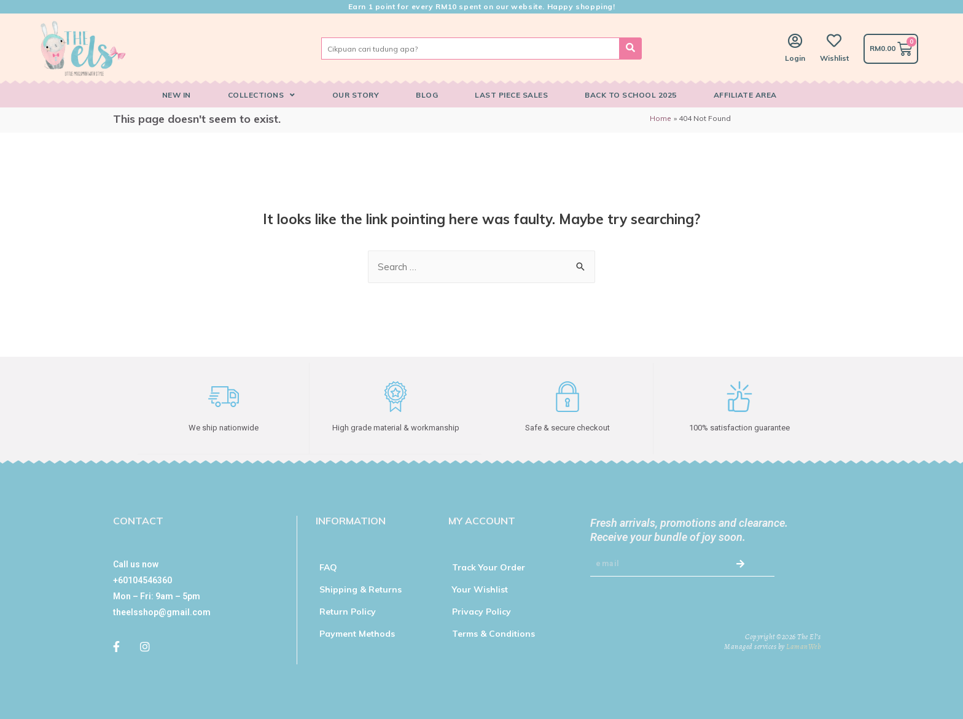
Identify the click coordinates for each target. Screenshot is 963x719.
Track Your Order (488, 566)
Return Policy (347, 610)
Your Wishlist (480, 588)
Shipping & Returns (360, 588)
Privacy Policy (481, 610)
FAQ (328, 566)
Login (795, 58)
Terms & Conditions (493, 633)
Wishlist (834, 58)
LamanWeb (803, 646)
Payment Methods (357, 633)
